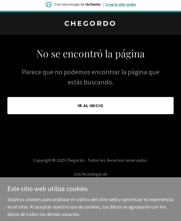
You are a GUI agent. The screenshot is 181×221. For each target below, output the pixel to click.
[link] (90, 24)
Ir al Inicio (91, 105)
